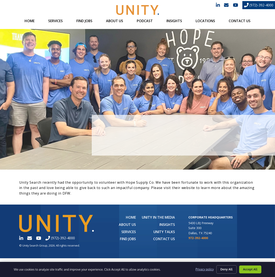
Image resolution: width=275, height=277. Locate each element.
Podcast (145, 21)
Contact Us (239, 21)
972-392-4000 (198, 238)
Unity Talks (164, 231)
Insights (174, 21)
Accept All (250, 269)
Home (30, 21)
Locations (205, 21)
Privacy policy (205, 269)
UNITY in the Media (158, 217)
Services (55, 21)
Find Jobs (84, 21)
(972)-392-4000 (258, 5)
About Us (114, 21)
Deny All (226, 269)
